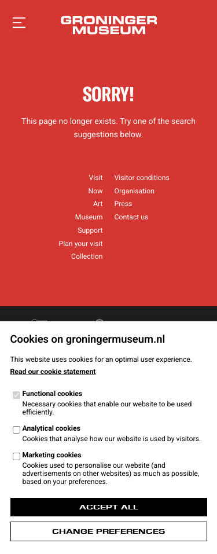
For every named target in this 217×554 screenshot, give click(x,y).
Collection (87, 256)
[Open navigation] (19, 23)
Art (97, 204)
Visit (95, 178)
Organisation (135, 191)
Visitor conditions (142, 178)
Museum (89, 217)
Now (96, 191)
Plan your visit (80, 244)
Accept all (108, 507)
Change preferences (108, 531)
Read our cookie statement (53, 372)
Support (90, 230)
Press (124, 204)
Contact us (132, 217)
